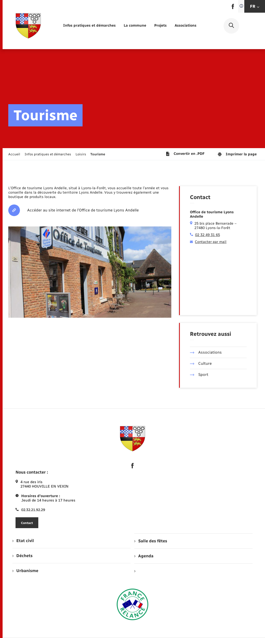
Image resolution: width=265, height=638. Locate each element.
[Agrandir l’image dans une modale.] (89, 272)
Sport (199, 374)
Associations (206, 352)
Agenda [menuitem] (143, 555)
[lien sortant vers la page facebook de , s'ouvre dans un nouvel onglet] (233, 8)
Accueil (14, 154)
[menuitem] (89, 25)
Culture (201, 363)
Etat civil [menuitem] (23, 540)
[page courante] (97, 154)
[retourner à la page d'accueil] (28, 26)
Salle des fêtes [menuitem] (150, 540)
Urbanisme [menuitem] (25, 570)
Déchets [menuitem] (22, 555)
